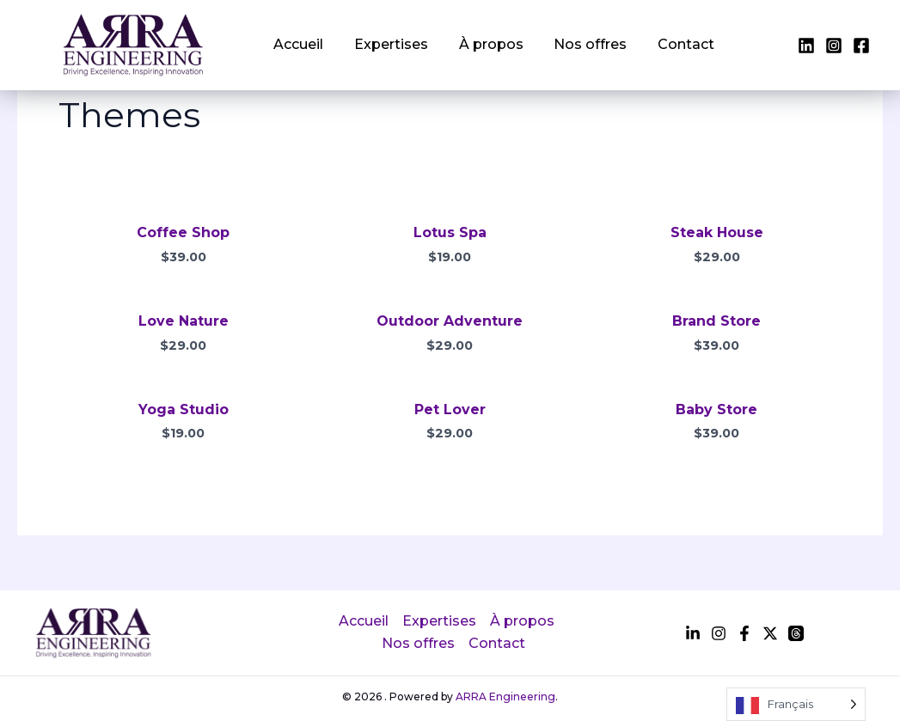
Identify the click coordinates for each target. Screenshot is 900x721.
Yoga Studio (183, 409)
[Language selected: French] (796, 704)
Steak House (716, 232)
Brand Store (716, 321)
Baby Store (716, 409)
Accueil (296, 44)
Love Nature (183, 321)
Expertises (383, 44)
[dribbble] (796, 633)
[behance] (770, 633)
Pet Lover (450, 409)
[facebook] (806, 45)
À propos (478, 44)
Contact (663, 44)
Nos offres (572, 44)
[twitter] (833, 45)
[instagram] (861, 45)
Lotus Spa (450, 232)
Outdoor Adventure (450, 321)
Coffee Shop (183, 232)
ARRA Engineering (505, 696)
